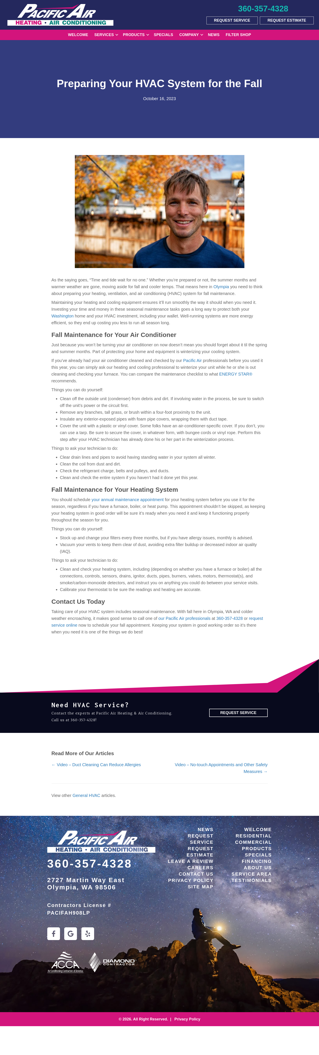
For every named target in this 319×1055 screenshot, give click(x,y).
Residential (254, 835)
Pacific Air (192, 360)
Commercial (253, 842)
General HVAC (86, 795)
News (214, 35)
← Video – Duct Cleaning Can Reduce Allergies (96, 764)
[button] (117, 35)
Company (189, 35)
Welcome (78, 35)
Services (104, 35)
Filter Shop (238, 35)
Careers (201, 867)
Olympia (221, 286)
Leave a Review (191, 861)
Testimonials (251, 880)
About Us (258, 867)
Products (134, 35)
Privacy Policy (191, 880)
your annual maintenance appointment (128, 499)
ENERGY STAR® (235, 374)
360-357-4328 (229, 618)
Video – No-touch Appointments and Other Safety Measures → (221, 768)
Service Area (251, 874)
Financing (257, 861)
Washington (63, 316)
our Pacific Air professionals (184, 618)
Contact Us (196, 874)
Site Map (201, 886)
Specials (163, 35)
